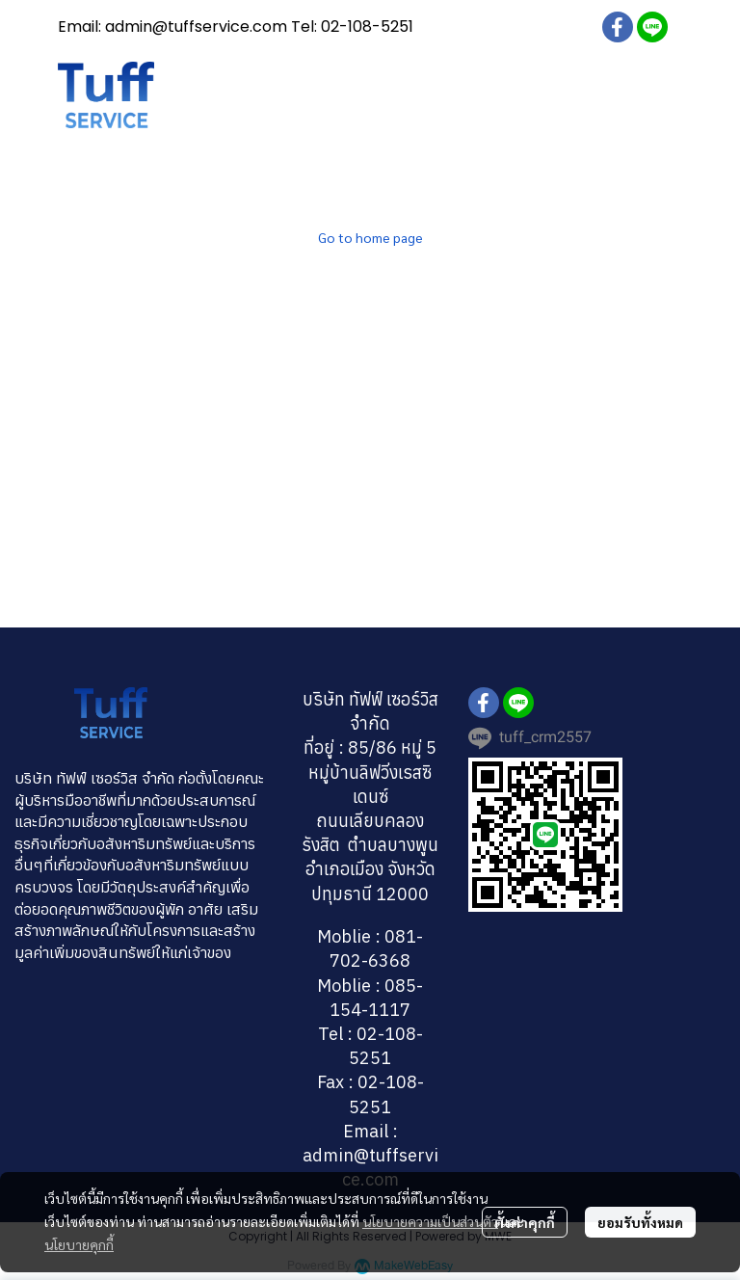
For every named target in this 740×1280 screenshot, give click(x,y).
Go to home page (370, 237)
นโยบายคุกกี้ (79, 1244)
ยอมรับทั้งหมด (640, 1222)
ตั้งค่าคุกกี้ (524, 1222)
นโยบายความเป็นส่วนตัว (430, 1221)
